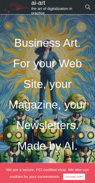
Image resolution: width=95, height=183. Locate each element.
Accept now (74, 176)
